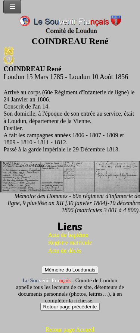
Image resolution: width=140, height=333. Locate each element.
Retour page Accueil (70, 329)
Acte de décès (64, 250)
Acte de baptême (68, 235)
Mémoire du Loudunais (70, 270)
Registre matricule (70, 242)
